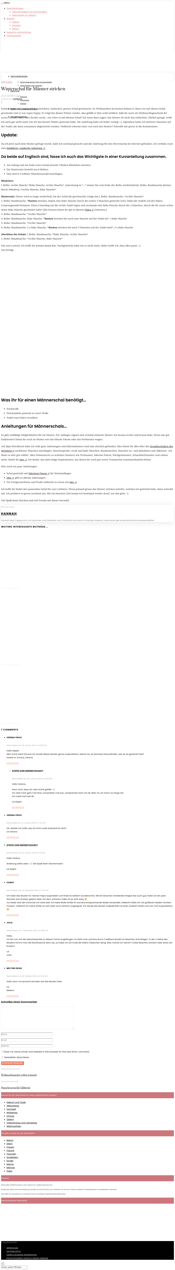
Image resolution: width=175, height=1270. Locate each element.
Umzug (10, 1116)
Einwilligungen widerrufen (22, 1255)
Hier (9, 477)
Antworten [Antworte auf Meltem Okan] (13, 996)
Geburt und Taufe (16, 1102)
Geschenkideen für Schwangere (29, 11)
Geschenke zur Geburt (24, 15)
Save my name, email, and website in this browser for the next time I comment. (47, 1051)
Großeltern (12, 1157)
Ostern (10, 1119)
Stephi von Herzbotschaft (27, 770)
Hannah (17, 98)
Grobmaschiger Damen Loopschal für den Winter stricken (35, 582)
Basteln (11, 18)
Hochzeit (11, 1109)
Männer (11, 1167)
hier (22, 459)
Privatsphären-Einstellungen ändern (27, 1258)
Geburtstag (13, 1105)
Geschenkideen (15, 8)
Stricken (16, 25)
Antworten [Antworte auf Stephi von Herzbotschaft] (18, 807)
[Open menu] (2, 3)
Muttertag (12, 1112)
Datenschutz (14, 1251)
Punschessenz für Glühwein (15, 1087)
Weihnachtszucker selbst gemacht (19, 1075)
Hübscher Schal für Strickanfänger (21, 658)
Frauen (10, 1147)
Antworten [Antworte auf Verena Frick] (13, 763)
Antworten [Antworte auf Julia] (13, 960)
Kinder (10, 1160)
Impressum (12, 1248)
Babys (10, 1140)
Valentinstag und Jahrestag (22, 1122)
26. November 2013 (11, 95)
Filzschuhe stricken (12, 717)
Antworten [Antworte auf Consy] (13, 915)
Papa (9, 1171)
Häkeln (15, 22)
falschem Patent (38, 473)
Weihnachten (14, 1126)
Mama (10, 1164)
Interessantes (14, 35)
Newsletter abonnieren (15, 1057)
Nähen (15, 28)
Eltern (10, 1143)
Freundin (11, 1154)
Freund (10, 1150)
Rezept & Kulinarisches (19, 32)
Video (88, 209)
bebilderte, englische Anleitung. (25, 148)
